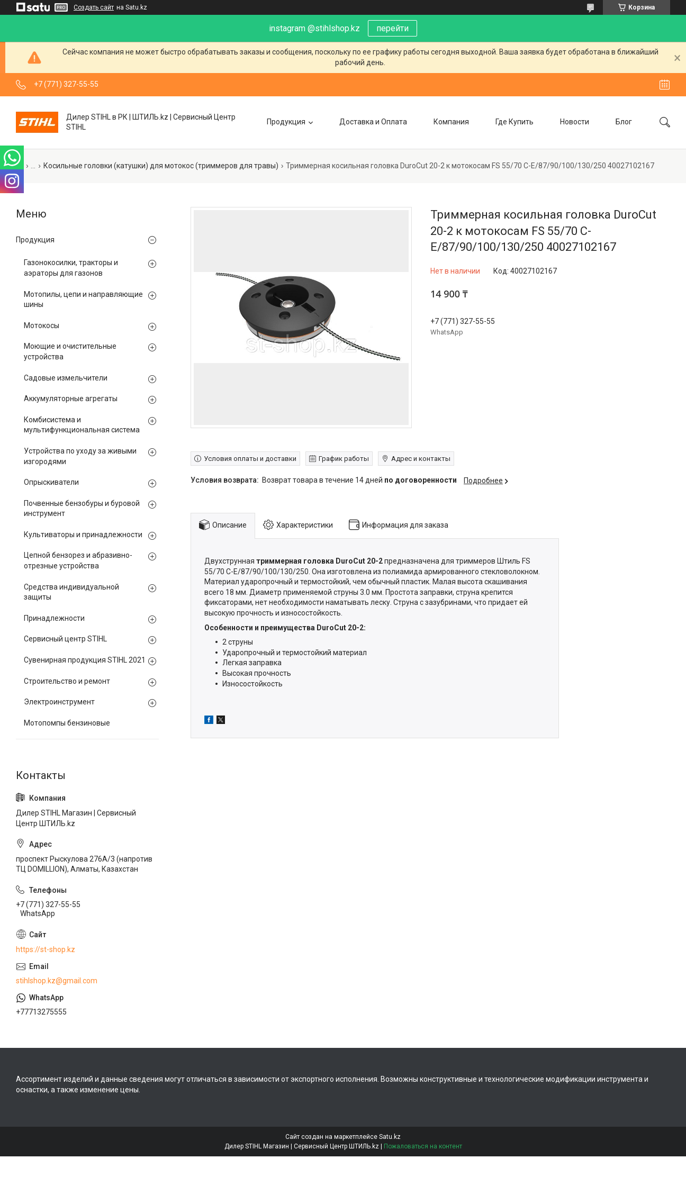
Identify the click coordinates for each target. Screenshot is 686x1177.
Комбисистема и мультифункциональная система (82, 424)
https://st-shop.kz (45, 949)
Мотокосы (41, 325)
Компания (451, 121)
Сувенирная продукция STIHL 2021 (85, 660)
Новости (574, 121)
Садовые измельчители (65, 378)
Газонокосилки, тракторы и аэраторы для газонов (71, 267)
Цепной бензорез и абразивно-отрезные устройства (78, 560)
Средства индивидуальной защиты (71, 592)
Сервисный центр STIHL (65, 639)
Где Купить (514, 121)
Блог (624, 121)
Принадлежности (54, 618)
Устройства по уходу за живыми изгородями (80, 456)
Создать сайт (94, 7)
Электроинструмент (59, 702)
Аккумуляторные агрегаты (71, 398)
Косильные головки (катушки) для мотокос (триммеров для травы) (160, 165)
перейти (392, 28)
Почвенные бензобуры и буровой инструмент (82, 508)
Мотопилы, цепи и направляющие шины (83, 299)
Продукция (286, 121)
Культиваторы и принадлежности (83, 534)
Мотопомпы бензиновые (67, 723)
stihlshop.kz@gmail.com (56, 980)
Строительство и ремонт (67, 681)
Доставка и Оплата (373, 121)
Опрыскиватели (51, 482)
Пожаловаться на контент (423, 1146)
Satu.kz (390, 1136)
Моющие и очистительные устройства (70, 351)
